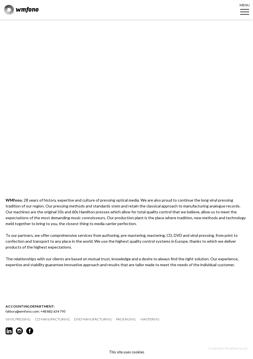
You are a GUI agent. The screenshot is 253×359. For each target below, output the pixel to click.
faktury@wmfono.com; (23, 311)
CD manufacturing (52, 319)
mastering (150, 319)
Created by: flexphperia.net (227, 348)
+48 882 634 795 (53, 311)
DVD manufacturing (93, 319)
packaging (126, 319)
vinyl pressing (18, 319)
